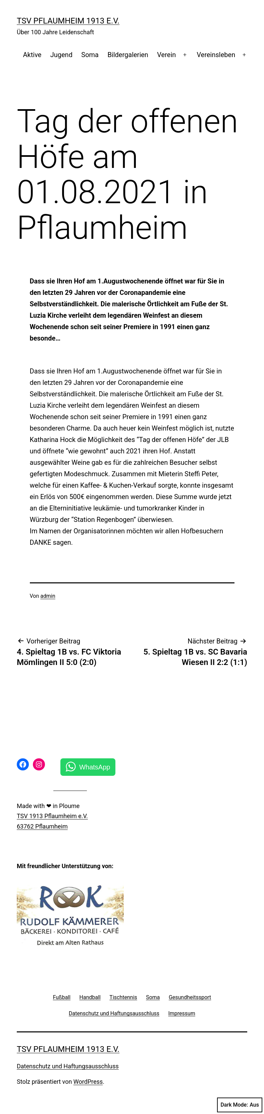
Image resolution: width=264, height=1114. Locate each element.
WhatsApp (94, 767)
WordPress (88, 1081)
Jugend (61, 55)
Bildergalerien (127, 55)
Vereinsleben (216, 55)
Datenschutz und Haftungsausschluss (68, 1066)
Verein (166, 55)
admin (47, 596)
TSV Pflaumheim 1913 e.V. (68, 21)
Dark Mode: (239, 1105)
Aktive (32, 55)
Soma (90, 55)
